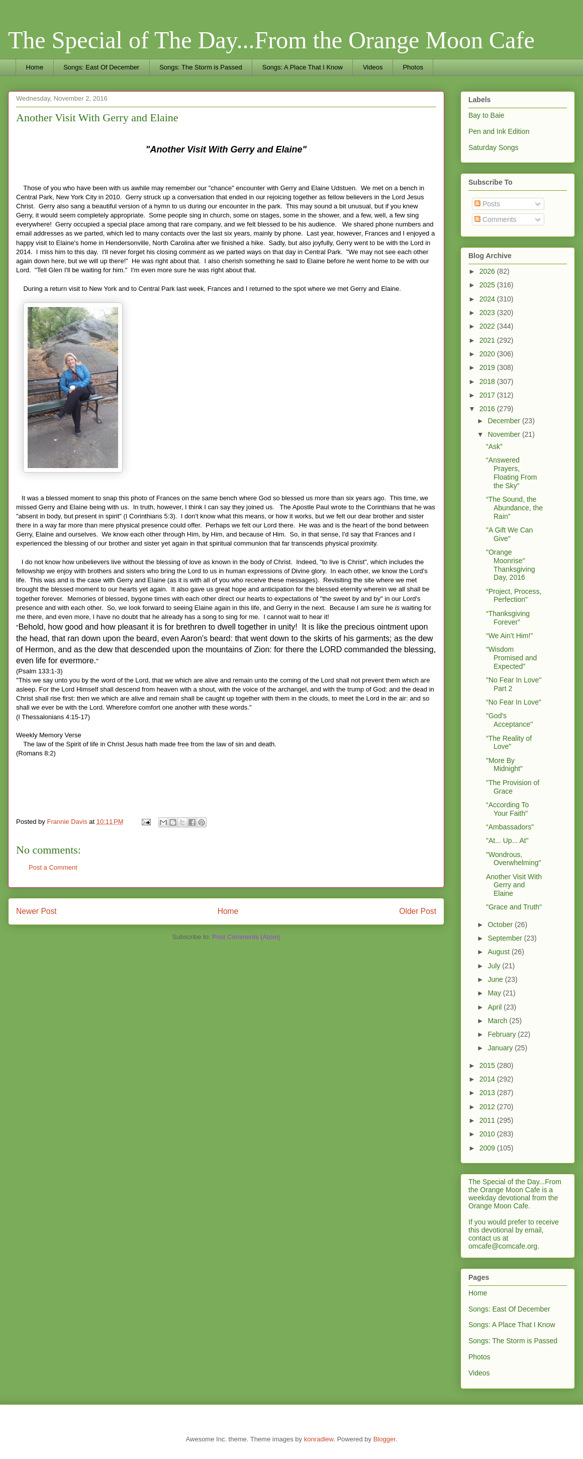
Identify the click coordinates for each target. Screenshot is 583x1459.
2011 (488, 1120)
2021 (488, 340)
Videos (373, 67)
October (501, 924)
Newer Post (36, 911)
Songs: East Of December (101, 67)
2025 (488, 285)
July (495, 966)
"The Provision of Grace (512, 787)
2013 (488, 1093)
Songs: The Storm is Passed (200, 67)
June (496, 979)
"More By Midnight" (504, 764)
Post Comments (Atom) (246, 937)
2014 (488, 1079)
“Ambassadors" (510, 827)
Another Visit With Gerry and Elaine (514, 885)
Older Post (417, 911)
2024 (488, 299)
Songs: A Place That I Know (302, 67)
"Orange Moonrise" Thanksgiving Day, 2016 (510, 564)
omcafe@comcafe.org (502, 1246)
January (501, 1048)
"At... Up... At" (507, 840)
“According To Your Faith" (507, 809)
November (505, 434)
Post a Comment (53, 867)
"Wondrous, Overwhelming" (513, 859)
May (495, 993)
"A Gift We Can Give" (509, 534)
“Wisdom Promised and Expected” (511, 657)
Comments (495, 219)
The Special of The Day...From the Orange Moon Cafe (271, 40)
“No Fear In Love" (513, 702)
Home (35, 67)
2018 (488, 381)
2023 (488, 313)
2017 (488, 395)
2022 (488, 326)
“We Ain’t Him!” (509, 636)
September (506, 938)
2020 (488, 354)
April (496, 1007)
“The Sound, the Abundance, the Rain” (514, 507)
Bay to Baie (486, 115)
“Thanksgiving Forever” (508, 617)
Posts (487, 204)
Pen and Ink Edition (498, 131)
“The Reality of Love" (509, 742)
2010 (488, 1134)
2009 (488, 1148)
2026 (488, 271)
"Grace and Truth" (514, 907)
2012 (488, 1107)
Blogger (384, 1439)
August (499, 952)
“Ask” (494, 446)
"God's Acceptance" (509, 720)
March (498, 1021)
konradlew (319, 1439)
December (505, 421)
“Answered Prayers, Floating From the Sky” (511, 472)
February (503, 1034)
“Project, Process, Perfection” (513, 595)
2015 (488, 1065)
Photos (413, 67)
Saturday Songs (493, 147)
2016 (488, 409)
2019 (488, 367)
